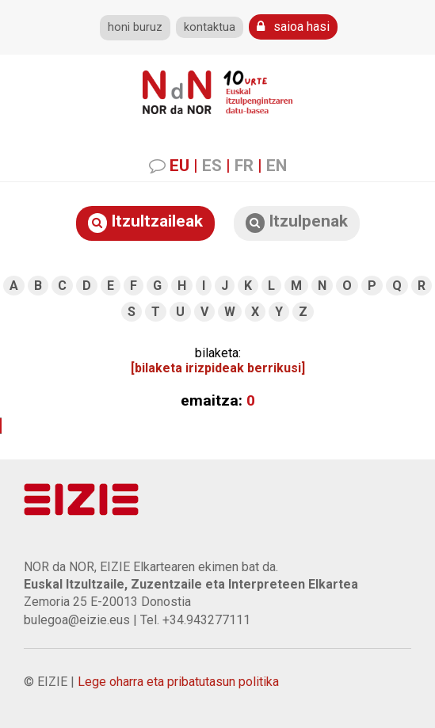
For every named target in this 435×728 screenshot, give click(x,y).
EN (276, 165)
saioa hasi (293, 26)
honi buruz (135, 27)
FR (244, 165)
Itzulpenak (297, 222)
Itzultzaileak (145, 222)
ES (212, 165)
